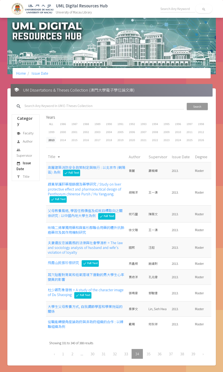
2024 (178, 140)
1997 (190, 124)
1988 (86, 124)
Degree (201, 156)
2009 (167, 132)
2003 (97, 132)
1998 (201, 124)
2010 (178, 132)
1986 (63, 124)
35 (148, 353)
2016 (86, 140)
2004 (109, 132)
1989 (97, 124)
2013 (51, 140)
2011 (190, 132)
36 (160, 353)
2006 (132, 132)
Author (25, 141)
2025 (190, 140)
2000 (63, 132)
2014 (63, 140)
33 (126, 353)
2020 (132, 140)
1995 (167, 124)
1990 (109, 124)
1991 (120, 124)
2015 (74, 140)
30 (92, 353)
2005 (120, 132)
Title (23, 176)
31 (104, 353)
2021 (143, 140)
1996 (178, 124)
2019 (120, 140)
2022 (155, 140)
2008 (155, 132)
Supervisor (24, 152)
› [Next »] (203, 353)
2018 (109, 140)
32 (115, 353)
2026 (201, 140)
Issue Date (39, 73)
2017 (97, 140)
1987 (74, 124)
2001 (74, 132)
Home (21, 73)
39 (193, 353)
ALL (51, 124)
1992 (132, 124)
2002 (86, 132)
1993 (143, 124)
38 (182, 353)
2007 (143, 132)
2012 (201, 132)
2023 (167, 140)
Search (197, 106)
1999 (51, 132)
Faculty (25, 133)
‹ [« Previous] (54, 353)
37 (171, 353)
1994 (155, 124)
